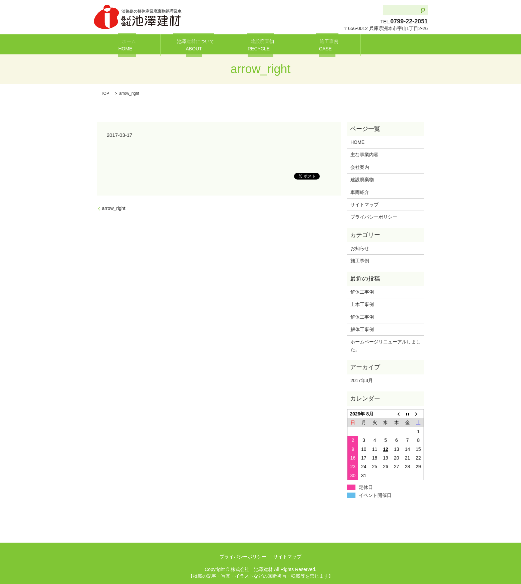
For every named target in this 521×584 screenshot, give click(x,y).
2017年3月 (361, 380)
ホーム (127, 44)
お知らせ (359, 248)
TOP (105, 93)
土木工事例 (362, 304)
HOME (357, 142)
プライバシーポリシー (373, 217)
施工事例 (327, 44)
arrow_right (113, 208)
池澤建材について (194, 44)
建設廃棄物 (260, 44)
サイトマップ (364, 204)
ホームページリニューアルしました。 (385, 345)
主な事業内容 (364, 154)
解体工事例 (364, 292)
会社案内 (359, 167)
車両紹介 (359, 192)
